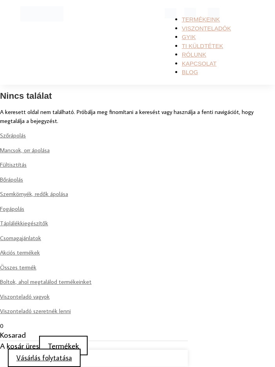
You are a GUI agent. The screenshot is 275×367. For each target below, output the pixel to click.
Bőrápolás (11, 179)
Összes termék (18, 267)
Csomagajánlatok (20, 238)
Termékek (63, 345)
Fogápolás (12, 208)
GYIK (189, 37)
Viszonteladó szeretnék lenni (35, 311)
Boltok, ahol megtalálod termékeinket (46, 281)
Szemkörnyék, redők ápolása (34, 194)
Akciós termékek (20, 252)
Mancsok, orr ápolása (25, 150)
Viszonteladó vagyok (25, 296)
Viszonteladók (206, 28)
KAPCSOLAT (199, 63)
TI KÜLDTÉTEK (202, 46)
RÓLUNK (194, 54)
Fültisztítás (13, 164)
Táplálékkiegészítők (24, 223)
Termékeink (201, 19)
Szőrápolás (13, 135)
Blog (190, 72)
